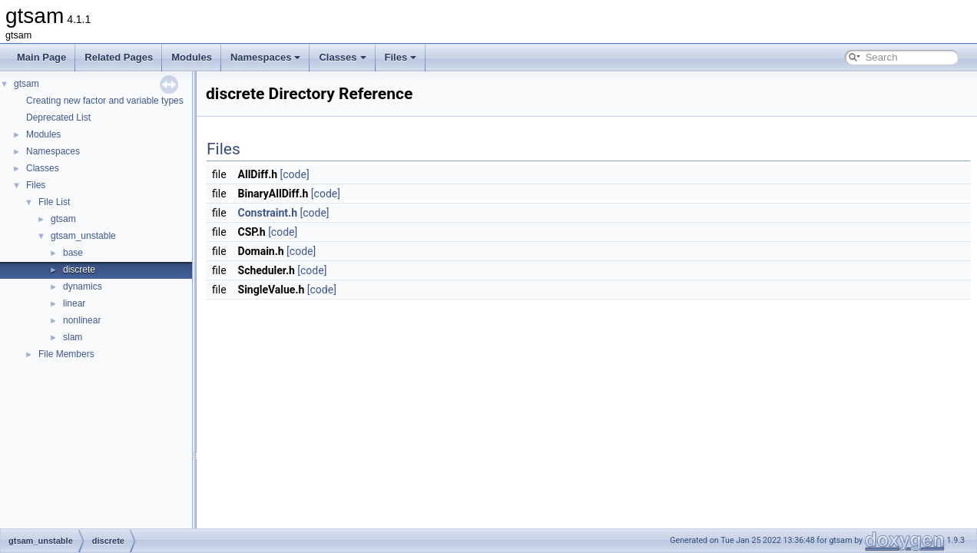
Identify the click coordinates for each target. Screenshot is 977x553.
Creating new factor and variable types (105, 100)
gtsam (26, 83)
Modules (191, 57)
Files (401, 57)
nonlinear (82, 320)
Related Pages (118, 57)
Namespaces (265, 57)
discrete (79, 269)
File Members (66, 354)
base (73, 252)
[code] (295, 174)
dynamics (82, 286)
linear (74, 303)
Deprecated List (58, 117)
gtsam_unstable (83, 235)
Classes (342, 57)
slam (72, 337)
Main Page (41, 57)
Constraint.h (267, 213)
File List (54, 202)
